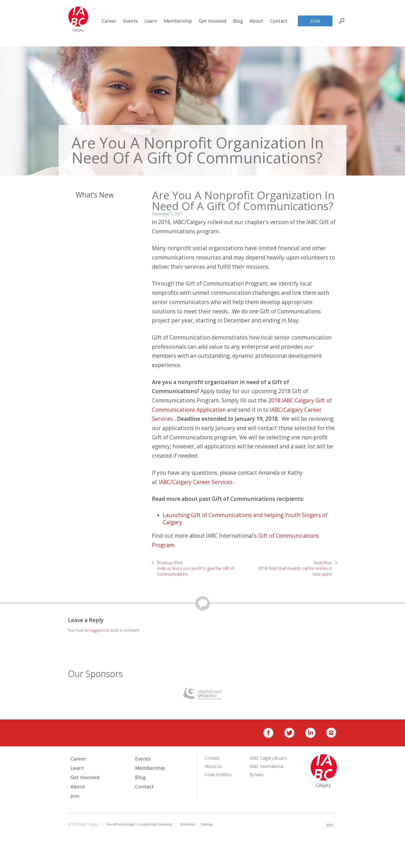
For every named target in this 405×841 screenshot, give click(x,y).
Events (130, 21)
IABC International (266, 766)
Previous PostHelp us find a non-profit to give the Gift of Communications (195, 568)
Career (109, 21)
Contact (278, 21)
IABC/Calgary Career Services (196, 482)
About (256, 21)
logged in (97, 630)
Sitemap (206, 824)
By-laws (257, 775)
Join (315, 21)
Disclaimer (188, 824)
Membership (178, 21)
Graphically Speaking (156, 824)
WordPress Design (120, 824)
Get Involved (212, 21)
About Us (213, 766)
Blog (238, 21)
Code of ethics (218, 775)
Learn (150, 21)
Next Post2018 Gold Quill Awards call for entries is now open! (295, 568)
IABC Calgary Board (268, 758)
